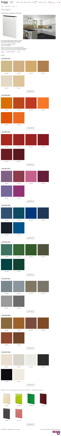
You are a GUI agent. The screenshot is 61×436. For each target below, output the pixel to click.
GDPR (42, 429)
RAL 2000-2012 (6, 95)
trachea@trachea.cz (57, 429)
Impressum (18, 429)
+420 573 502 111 (48, 429)
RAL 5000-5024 (6, 205)
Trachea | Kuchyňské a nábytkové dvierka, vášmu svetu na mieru (4, 2)
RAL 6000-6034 (6, 242)
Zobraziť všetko (30, 91)
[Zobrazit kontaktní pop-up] (58, 433)
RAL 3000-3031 (6, 132)
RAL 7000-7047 (6, 278)
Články (18, 51)
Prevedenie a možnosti (10, 51)
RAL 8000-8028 (6, 315)
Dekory (2, 51)
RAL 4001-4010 (6, 168)
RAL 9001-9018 (6, 352)
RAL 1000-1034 (6, 58)
